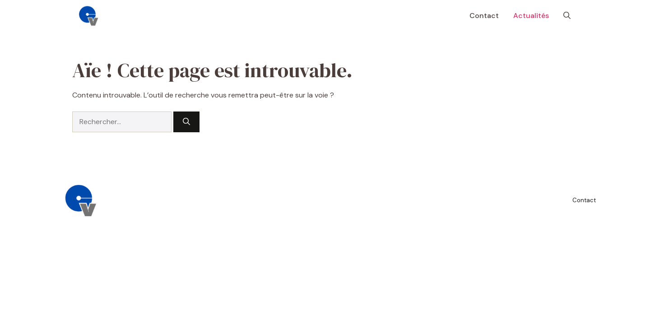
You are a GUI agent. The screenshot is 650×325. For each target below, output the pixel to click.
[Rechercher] (186, 121)
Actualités (531, 15)
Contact (484, 15)
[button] (567, 16)
